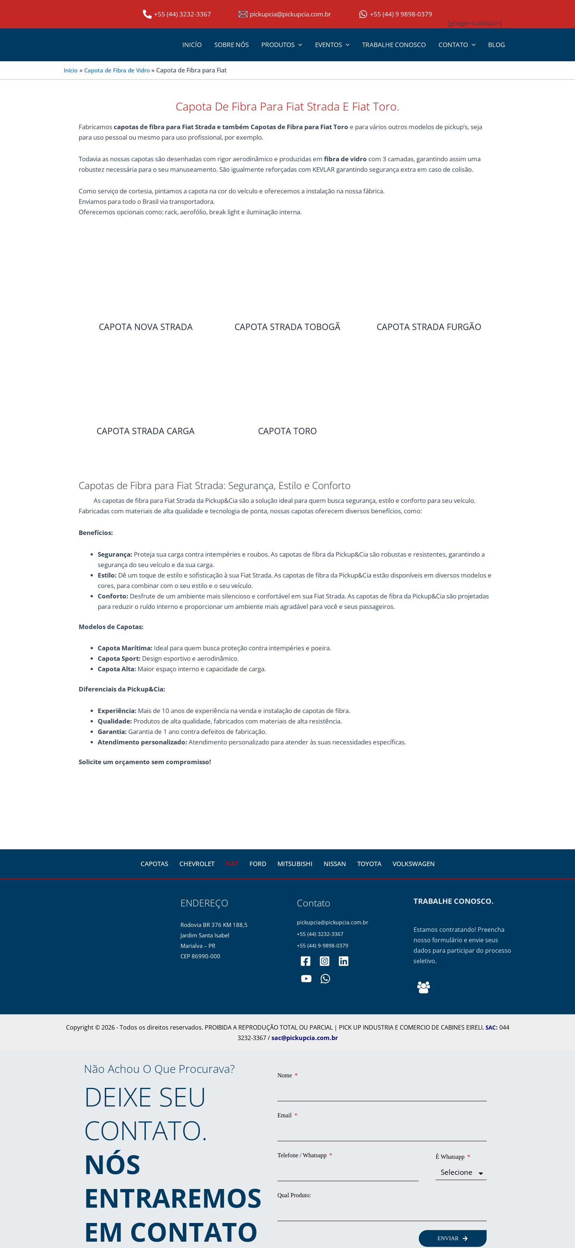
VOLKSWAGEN (414, 864)
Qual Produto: (294, 1187)
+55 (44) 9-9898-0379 (325, 946)
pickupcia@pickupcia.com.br (333, 922)
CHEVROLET (196, 864)
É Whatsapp (451, 1150)
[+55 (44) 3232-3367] (177, 14)
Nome (285, 1076)
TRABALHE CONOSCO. (454, 901)
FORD (257, 864)
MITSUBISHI (294, 864)
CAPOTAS (154, 864)
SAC (490, 1028)
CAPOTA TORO (287, 431)
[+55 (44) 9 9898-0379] (395, 14)
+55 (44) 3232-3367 (322, 934)
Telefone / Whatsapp (302, 1150)
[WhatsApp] (324, 980)
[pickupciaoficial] (305, 962)
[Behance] (423, 988)
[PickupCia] (306, 980)
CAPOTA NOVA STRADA (146, 327)
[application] (298, 45)
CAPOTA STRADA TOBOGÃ (287, 327)
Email (285, 1112)
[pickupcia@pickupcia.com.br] (285, 14)
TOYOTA (369, 864)
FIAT (232, 864)
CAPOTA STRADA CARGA (146, 431)
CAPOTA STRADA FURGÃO (429, 327)
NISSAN (335, 864)
